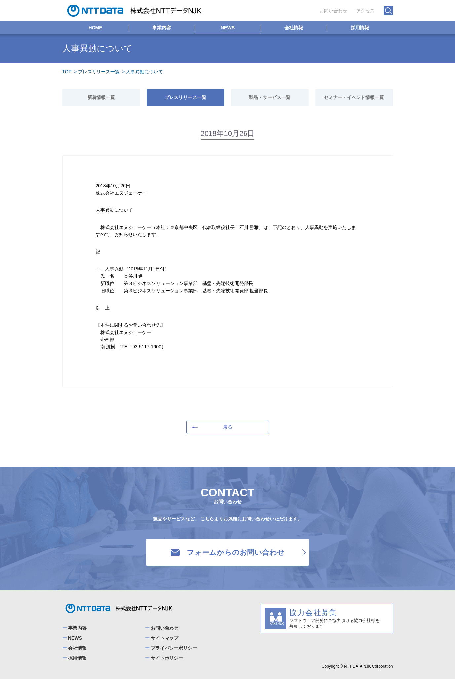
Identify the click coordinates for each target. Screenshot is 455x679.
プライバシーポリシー (174, 648)
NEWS (228, 27)
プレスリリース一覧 (99, 71)
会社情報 (293, 27)
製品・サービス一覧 (269, 97)
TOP (67, 71)
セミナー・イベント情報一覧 (354, 97)
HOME (95, 27)
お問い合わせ (333, 10)
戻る (211, 427)
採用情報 (360, 27)
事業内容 (161, 27)
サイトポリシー (167, 658)
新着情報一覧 (101, 97)
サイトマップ (164, 638)
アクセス (365, 10)
